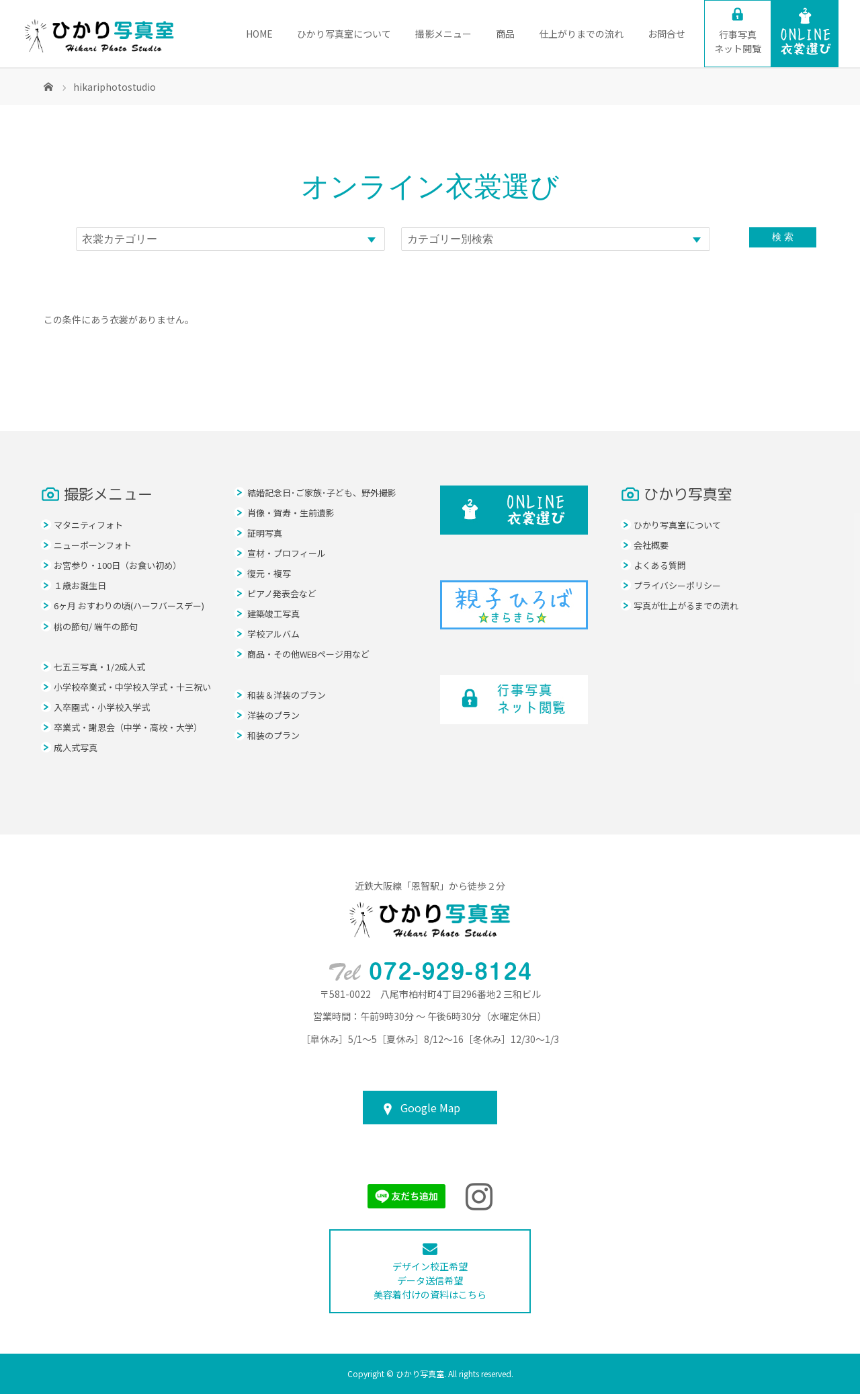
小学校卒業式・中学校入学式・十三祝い (132, 687)
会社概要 (651, 545)
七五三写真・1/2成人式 (99, 666)
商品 (505, 33)
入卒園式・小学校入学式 (102, 707)
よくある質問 (660, 565)
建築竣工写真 (273, 613)
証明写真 (264, 533)
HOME (259, 33)
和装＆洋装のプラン (286, 695)
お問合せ (666, 33)
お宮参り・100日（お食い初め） (117, 565)
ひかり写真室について (344, 33)
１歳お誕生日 (80, 585)
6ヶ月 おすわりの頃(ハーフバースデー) (129, 605)
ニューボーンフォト (93, 545)
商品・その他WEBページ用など (308, 654)
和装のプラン (273, 735)
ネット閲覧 (738, 41)
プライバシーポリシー (677, 585)
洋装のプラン (273, 715)
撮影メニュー (443, 33)
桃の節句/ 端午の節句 (96, 626)
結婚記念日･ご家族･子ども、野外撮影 (321, 492)
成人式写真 (75, 747)
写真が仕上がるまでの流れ (686, 605)
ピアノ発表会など (281, 593)
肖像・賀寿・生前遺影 (291, 512)
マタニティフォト (88, 524)
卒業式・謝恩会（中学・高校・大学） (128, 727)
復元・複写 (269, 573)
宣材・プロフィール (286, 553)
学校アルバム (273, 633)
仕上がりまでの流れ (581, 33)
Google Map (430, 1107)
